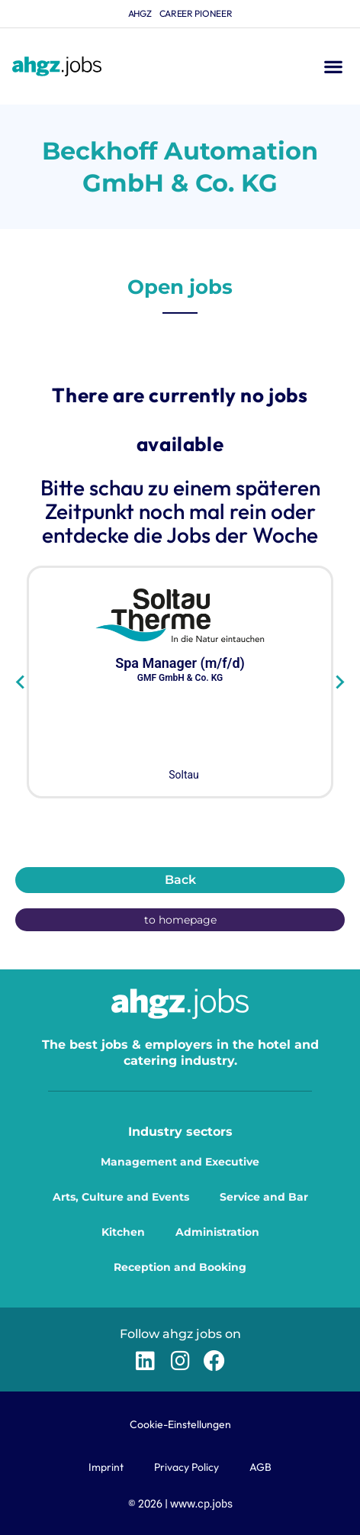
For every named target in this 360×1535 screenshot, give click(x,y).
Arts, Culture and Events (121, 1197)
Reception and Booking (180, 1267)
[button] (333, 67)
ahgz (140, 13)
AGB (260, 1467)
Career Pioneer (196, 13)
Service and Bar (264, 1197)
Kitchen (123, 1232)
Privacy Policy (186, 1467)
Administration (217, 1232)
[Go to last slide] (21, 682)
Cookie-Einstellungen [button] (180, 1424)
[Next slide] (339, 682)
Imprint (106, 1467)
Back (180, 879)
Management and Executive (180, 1162)
